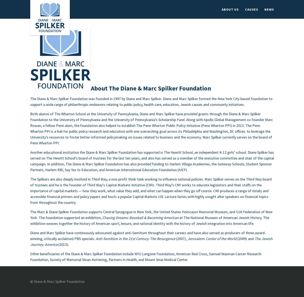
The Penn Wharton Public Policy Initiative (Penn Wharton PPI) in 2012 (190, 125)
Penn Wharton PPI (44, 143)
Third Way (99, 179)
